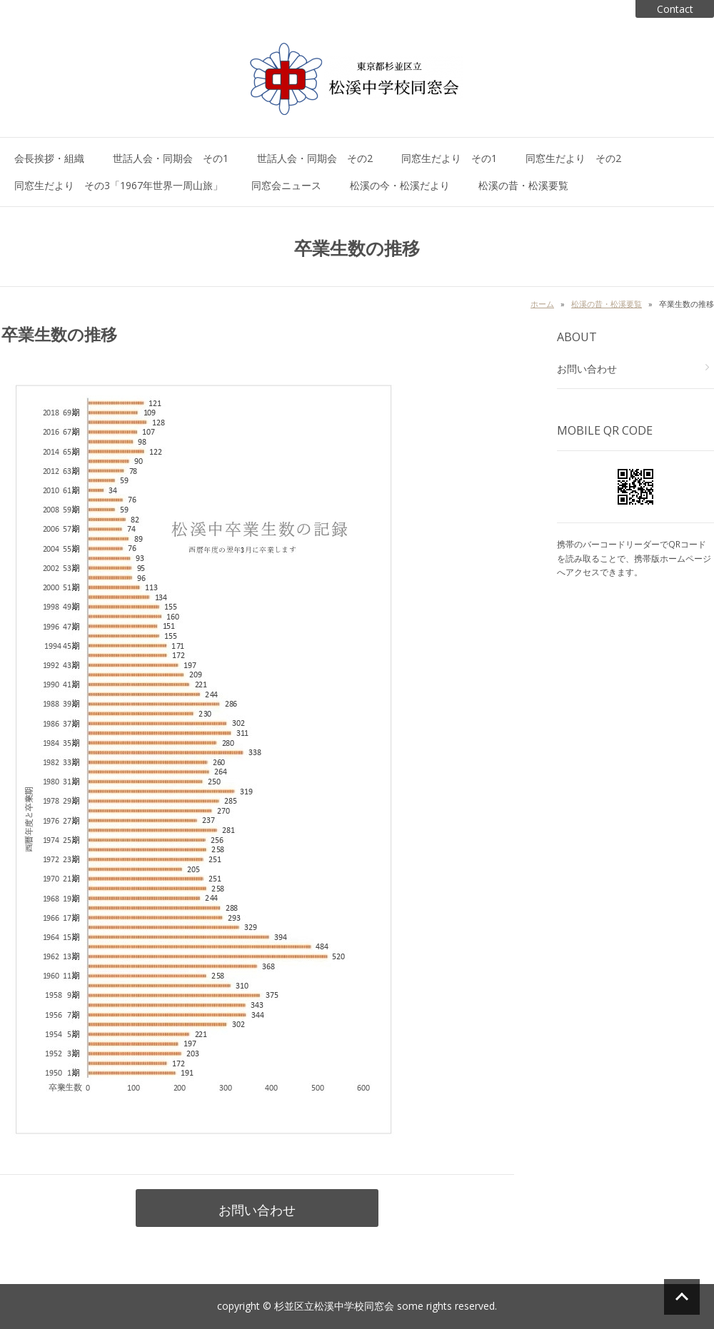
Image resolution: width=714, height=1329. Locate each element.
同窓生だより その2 (573, 158)
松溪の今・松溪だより (400, 185)
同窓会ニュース (286, 185)
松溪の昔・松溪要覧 (523, 185)
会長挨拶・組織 (49, 158)
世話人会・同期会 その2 (315, 158)
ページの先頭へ (682, 1297)
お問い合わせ (257, 1209)
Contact (675, 9)
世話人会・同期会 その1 (170, 158)
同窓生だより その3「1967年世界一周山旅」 (118, 185)
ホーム (542, 303)
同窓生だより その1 (449, 158)
